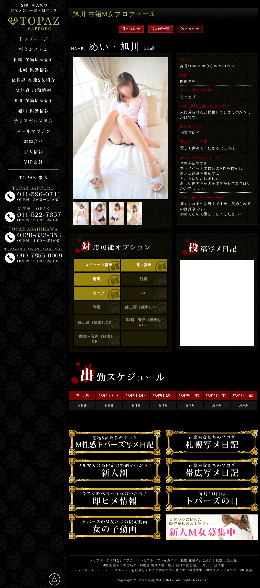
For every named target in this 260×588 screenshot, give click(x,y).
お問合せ (138, 570)
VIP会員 (246, 570)
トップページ (100, 560)
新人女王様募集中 (189, 570)
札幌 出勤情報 (226, 560)
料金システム (123, 560)
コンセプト (145, 560)
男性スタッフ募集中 (221, 570)
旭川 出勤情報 (213, 565)
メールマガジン (116, 570)
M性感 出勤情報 (152, 565)
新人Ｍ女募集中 (160, 570)
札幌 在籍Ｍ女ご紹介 (196, 560)
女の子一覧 (161, 29)
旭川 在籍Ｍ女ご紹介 (183, 565)
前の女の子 (131, 29)
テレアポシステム (87, 570)
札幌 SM (154, 580)
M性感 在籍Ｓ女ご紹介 (119, 565)
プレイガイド (167, 560)
